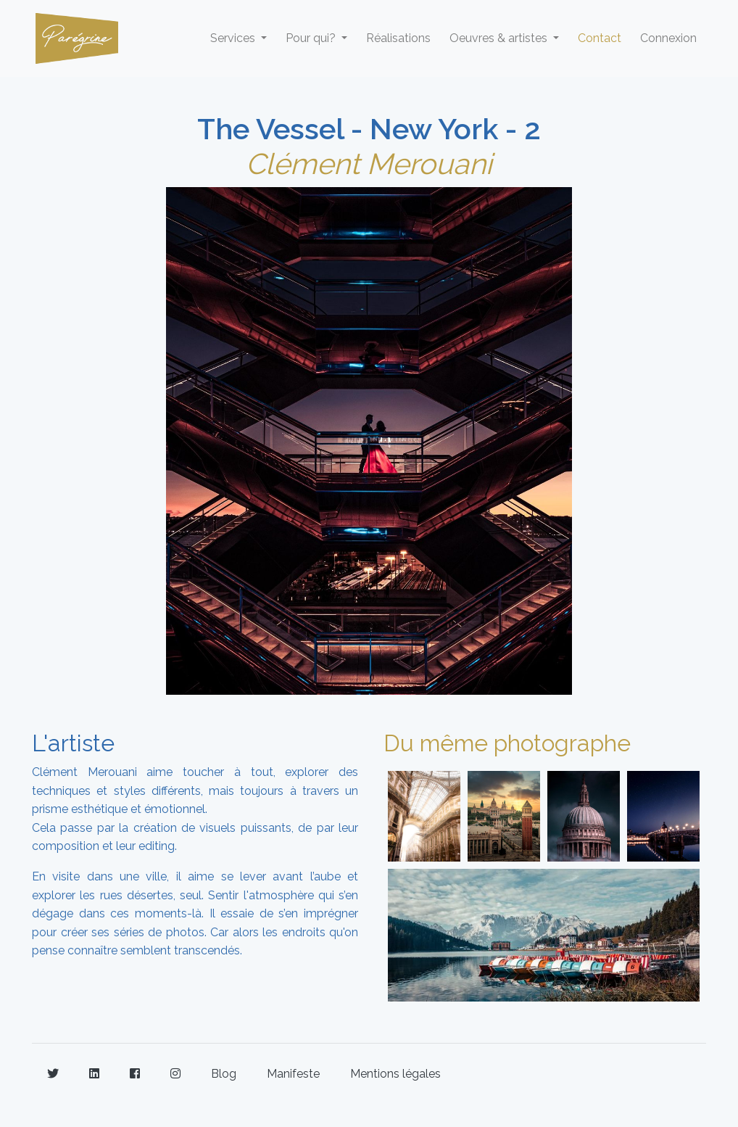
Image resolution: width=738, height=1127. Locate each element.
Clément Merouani (369, 163)
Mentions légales (395, 1074)
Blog (223, 1074)
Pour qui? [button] (312, 38)
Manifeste (293, 1074)
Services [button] (234, 38)
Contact (599, 38)
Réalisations (398, 38)
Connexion (668, 38)
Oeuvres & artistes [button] (499, 38)
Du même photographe (507, 743)
